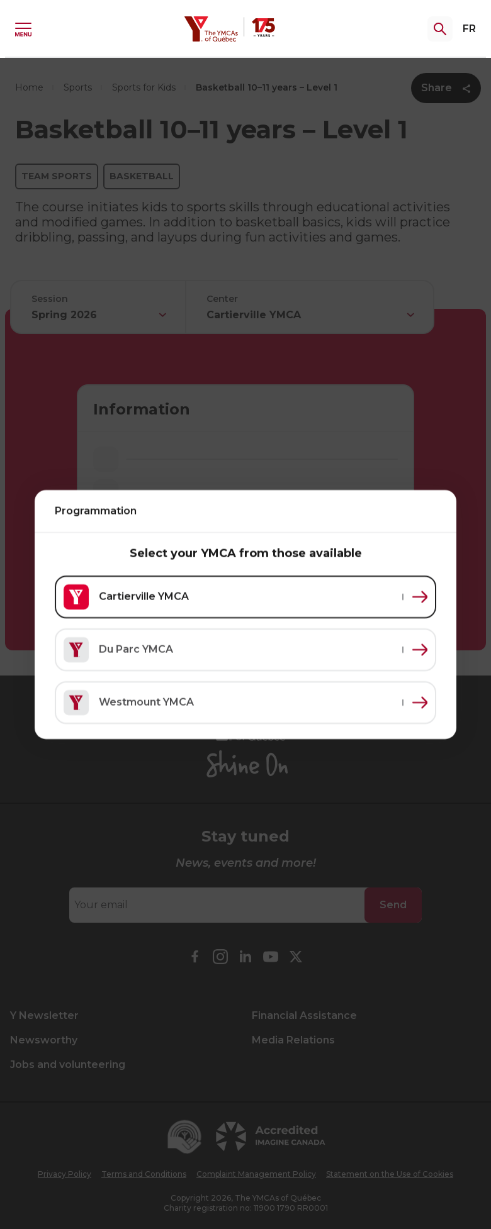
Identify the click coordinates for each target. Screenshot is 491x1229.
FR (469, 29)
